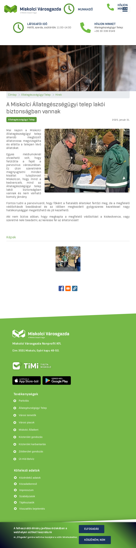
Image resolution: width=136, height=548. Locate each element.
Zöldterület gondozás (31, 451)
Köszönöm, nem (94, 540)
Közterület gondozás (30, 437)
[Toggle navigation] (125, 9)
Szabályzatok (27, 496)
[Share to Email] (68, 288)
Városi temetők (27, 415)
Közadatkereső (28, 483)
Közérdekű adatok (30, 477)
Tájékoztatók (26, 502)
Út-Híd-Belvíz (26, 459)
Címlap (12, 94)
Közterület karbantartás (32, 444)
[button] (74, 288)
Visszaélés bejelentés (32, 508)
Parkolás (24, 400)
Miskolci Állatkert (28, 429)
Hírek (58, 94)
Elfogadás (91, 529)
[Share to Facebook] (61, 288)
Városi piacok (27, 422)
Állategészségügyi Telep (36, 94)
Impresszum (26, 490)
